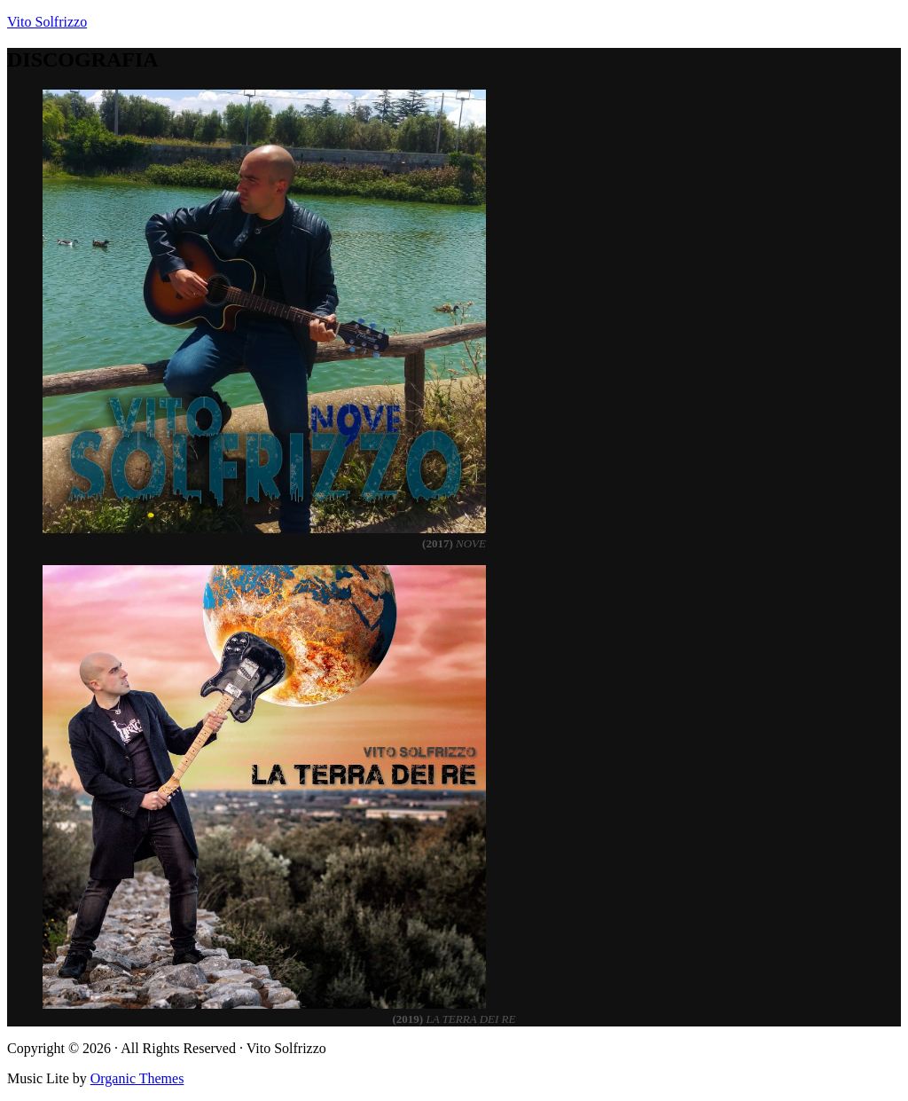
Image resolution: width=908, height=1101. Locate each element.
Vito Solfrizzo (47, 21)
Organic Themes (137, 1078)
